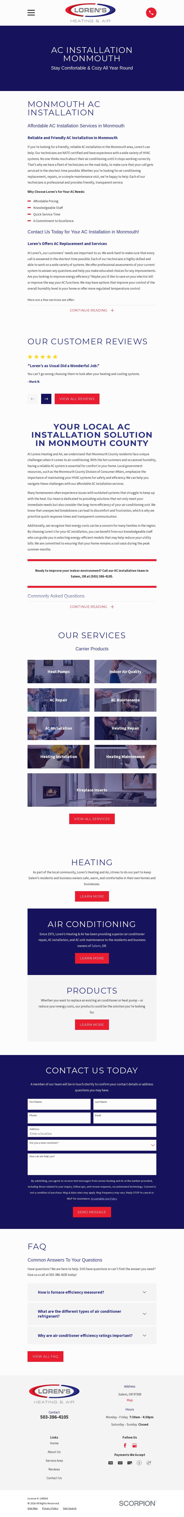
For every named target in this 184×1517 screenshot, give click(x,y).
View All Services (92, 819)
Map (130, 1400)
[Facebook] (125, 1445)
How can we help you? (42, 1156)
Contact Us (54, 1478)
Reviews (54, 1469)
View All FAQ (45, 1357)
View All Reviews (77, 399)
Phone (33, 1115)
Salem (96, 946)
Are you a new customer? (44, 1143)
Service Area (54, 1461)
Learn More (92, 896)
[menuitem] (33, 1508)
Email (98, 1115)
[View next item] (46, 399)
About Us (54, 1452)
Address (34, 1129)
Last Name (101, 1102)
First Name (35, 1102)
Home (54, 1443)
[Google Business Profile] (134, 1445)
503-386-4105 (54, 1417)
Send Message (92, 1212)
